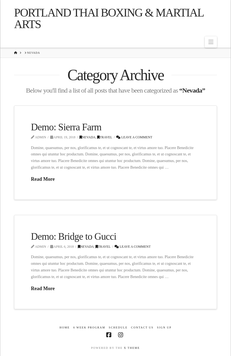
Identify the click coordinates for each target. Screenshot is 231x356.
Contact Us (142, 327)
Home (64, 327)
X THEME (132, 347)
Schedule (118, 327)
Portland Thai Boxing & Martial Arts (108, 18)
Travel (104, 137)
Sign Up (164, 327)
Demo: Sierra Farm (66, 127)
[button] (211, 42)
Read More (43, 179)
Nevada (87, 137)
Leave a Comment (134, 137)
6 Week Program (89, 327)
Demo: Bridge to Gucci (73, 236)
